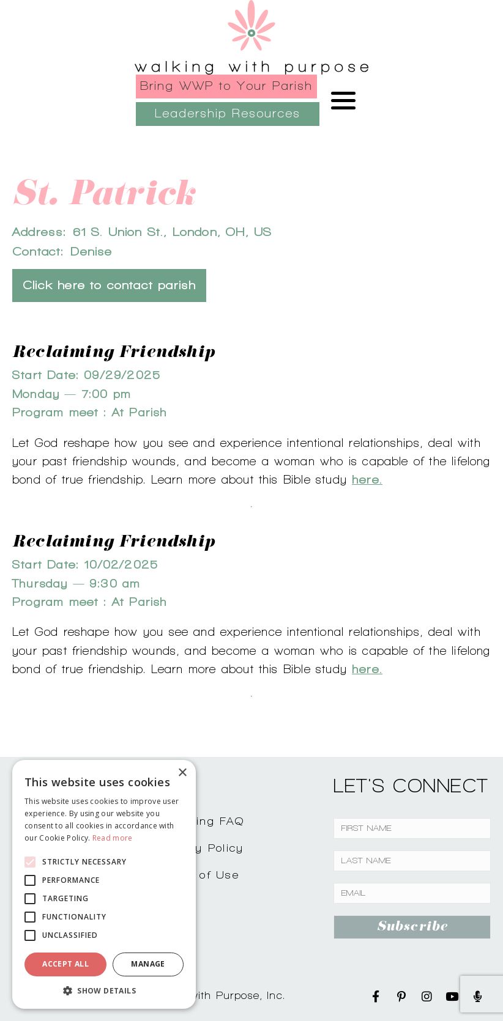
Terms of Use (198, 874)
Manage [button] (148, 964)
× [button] (182, 773)
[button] (104, 990)
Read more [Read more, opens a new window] (112, 838)
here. (367, 479)
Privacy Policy (201, 847)
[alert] (104, 884)
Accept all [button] (65, 964)
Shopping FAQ (201, 821)
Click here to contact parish (109, 285)
